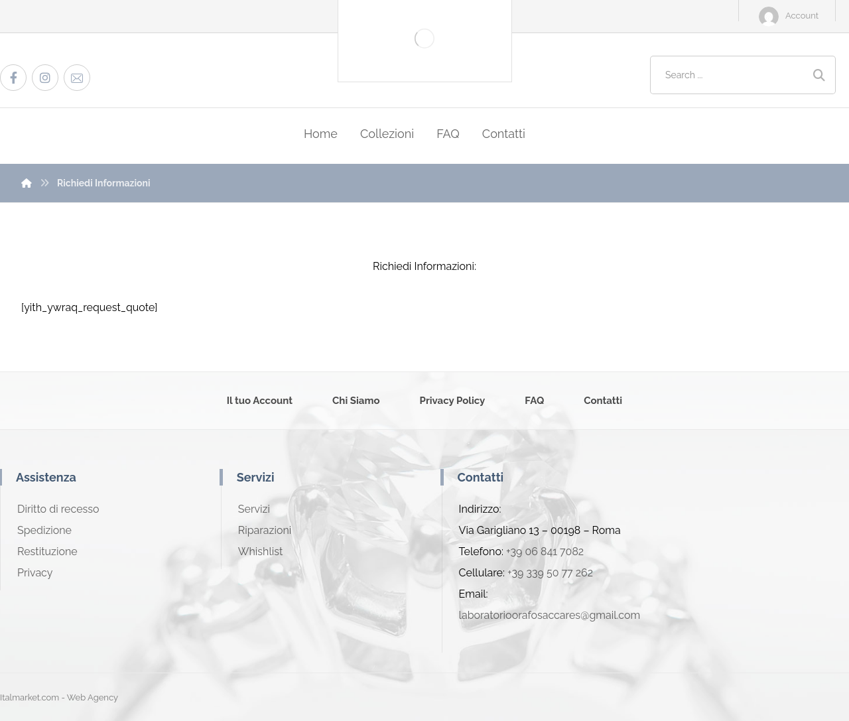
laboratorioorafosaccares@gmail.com (550, 615)
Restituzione (47, 551)
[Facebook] (13, 77)
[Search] (819, 75)
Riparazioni (264, 530)
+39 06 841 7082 (545, 551)
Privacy (34, 572)
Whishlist (260, 551)
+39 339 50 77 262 (550, 572)
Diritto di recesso (58, 509)
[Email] (77, 77)
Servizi (254, 509)
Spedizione (44, 530)
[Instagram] (45, 77)
